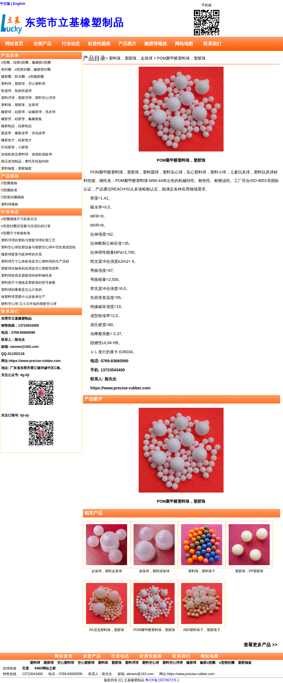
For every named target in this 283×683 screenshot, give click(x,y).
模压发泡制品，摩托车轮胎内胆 (25, 161)
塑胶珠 (117, 663)
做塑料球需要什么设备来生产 (23, 297)
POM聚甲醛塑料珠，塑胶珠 (181, 58)
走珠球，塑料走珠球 (106, 571)
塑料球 (35, 663)
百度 (25, 668)
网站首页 (14, 43)
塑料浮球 (132, 663)
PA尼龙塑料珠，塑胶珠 (106, 630)
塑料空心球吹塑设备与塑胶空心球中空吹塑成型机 (38, 247)
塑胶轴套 (245, 663)
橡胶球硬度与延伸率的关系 (21, 254)
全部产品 (42, 43)
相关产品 (93, 513)
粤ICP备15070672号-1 (162, 680)
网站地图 (184, 43)
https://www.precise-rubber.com (35, 361)
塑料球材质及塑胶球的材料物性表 (26, 275)
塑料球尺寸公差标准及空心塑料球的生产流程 (35, 261)
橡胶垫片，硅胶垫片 (16, 140)
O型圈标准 (9, 190)
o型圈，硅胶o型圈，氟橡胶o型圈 (26, 62)
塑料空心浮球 (172, 663)
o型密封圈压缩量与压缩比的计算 (26, 226)
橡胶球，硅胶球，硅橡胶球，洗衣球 (28, 112)
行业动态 (71, 43)
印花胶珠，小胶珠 (14, 147)
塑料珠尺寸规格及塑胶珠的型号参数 (28, 283)
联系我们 (212, 43)
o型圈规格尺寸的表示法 (19, 219)
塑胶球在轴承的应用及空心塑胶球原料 (30, 268)
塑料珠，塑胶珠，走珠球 (19, 105)
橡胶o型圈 (207, 663)
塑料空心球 (150, 663)
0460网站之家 (45, 668)
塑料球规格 (9, 204)
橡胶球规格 (155, 43)
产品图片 (127, 43)
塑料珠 (103, 663)
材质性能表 (99, 43)
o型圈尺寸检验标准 (15, 233)
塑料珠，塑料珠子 (201, 571)
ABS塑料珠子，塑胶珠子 (201, 630)
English (19, 4)
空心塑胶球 (86, 663)
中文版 (5, 4)
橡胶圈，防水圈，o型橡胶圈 (22, 77)
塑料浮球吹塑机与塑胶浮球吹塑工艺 (28, 240)
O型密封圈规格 (12, 197)
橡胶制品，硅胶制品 (16, 126)
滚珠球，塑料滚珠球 (154, 571)
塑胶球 (49, 663)
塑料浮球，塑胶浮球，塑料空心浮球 (28, 98)
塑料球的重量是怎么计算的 (21, 290)
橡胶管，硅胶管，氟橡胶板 (21, 119)
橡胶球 (191, 663)
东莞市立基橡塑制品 (74, 22)
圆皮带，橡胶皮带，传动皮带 (23, 133)
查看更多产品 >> (260, 644)
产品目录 (10, 55)
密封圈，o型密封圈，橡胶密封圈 (26, 69)
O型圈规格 (9, 183)
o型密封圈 (226, 663)
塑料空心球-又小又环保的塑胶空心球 (29, 304)
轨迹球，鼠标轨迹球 (16, 91)
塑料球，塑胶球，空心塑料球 (23, 84)
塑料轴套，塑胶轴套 (16, 168)
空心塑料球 (65, 663)
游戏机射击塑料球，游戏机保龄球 (26, 154)
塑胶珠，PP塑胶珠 (249, 571)
